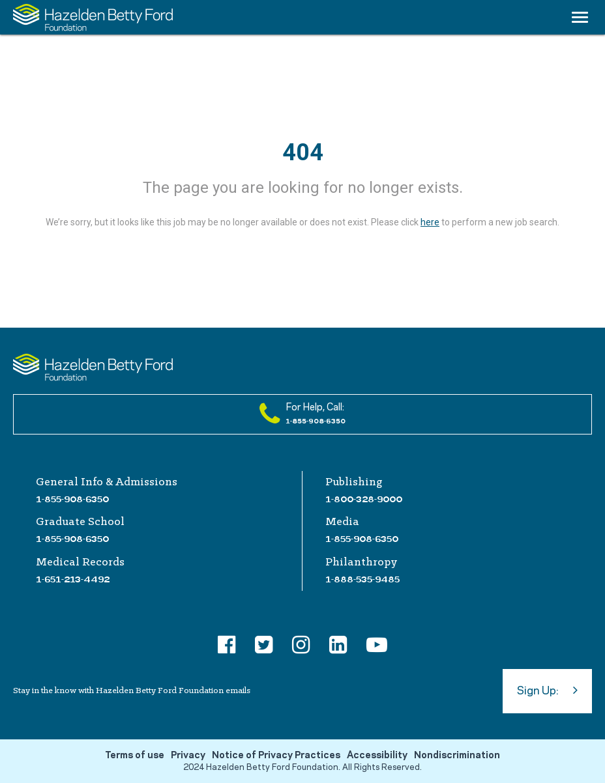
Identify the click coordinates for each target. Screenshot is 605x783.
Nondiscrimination (457, 755)
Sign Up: (547, 689)
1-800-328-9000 (363, 499)
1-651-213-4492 (73, 579)
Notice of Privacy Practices (276, 755)
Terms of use (134, 755)
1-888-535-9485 (362, 579)
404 (302, 152)
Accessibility (377, 755)
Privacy (188, 755)
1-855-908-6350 (72, 499)
